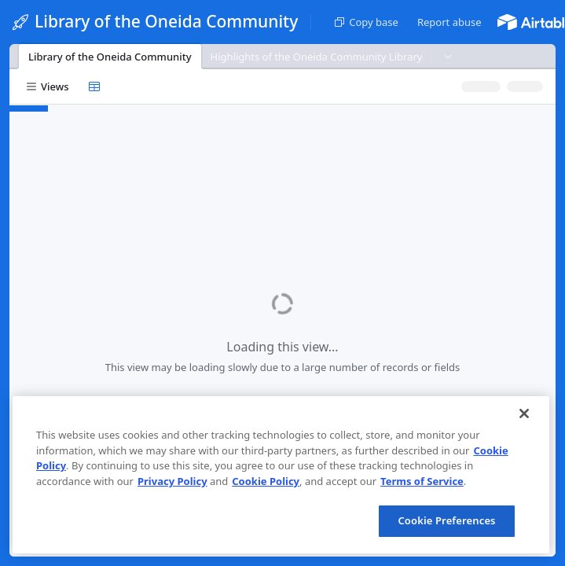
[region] (281, 474)
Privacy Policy (172, 481)
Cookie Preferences (446, 520)
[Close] (524, 413)
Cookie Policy (265, 481)
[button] (449, 22)
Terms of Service (422, 481)
